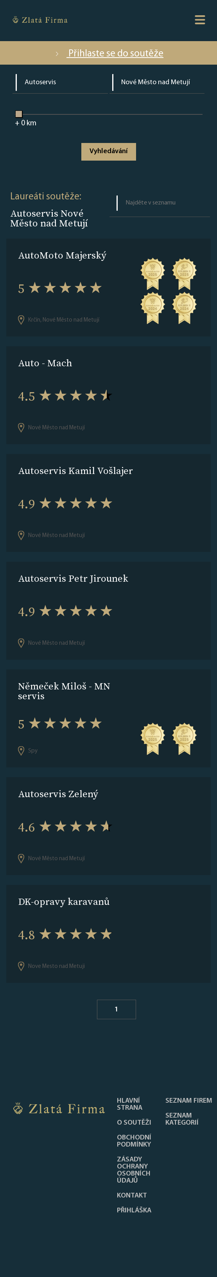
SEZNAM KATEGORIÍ (182, 1119)
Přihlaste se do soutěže (108, 54)
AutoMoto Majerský (62, 255)
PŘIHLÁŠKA (134, 1210)
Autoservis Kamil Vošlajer (75, 471)
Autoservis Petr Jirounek (73, 578)
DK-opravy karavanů (63, 901)
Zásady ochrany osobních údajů (134, 1170)
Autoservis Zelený (58, 794)
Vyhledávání (108, 151)
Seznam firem (188, 1101)
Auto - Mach (45, 363)
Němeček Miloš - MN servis (64, 691)
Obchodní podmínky (134, 1141)
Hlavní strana (129, 1105)
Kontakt (132, 1195)
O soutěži (134, 1123)
